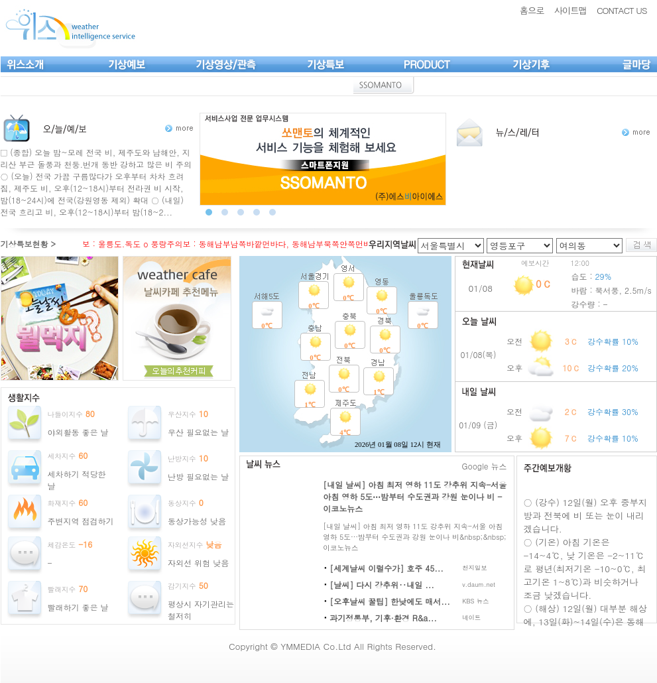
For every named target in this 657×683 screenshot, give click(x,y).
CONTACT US (622, 10)
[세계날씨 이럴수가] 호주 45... (386, 568)
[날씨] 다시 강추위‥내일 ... (381, 584)
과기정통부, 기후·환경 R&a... (383, 617)
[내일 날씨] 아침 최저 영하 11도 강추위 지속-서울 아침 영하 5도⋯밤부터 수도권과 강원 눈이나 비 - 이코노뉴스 (415, 496)
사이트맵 (570, 10)
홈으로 (532, 10)
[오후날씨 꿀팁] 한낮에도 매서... (389, 601)
